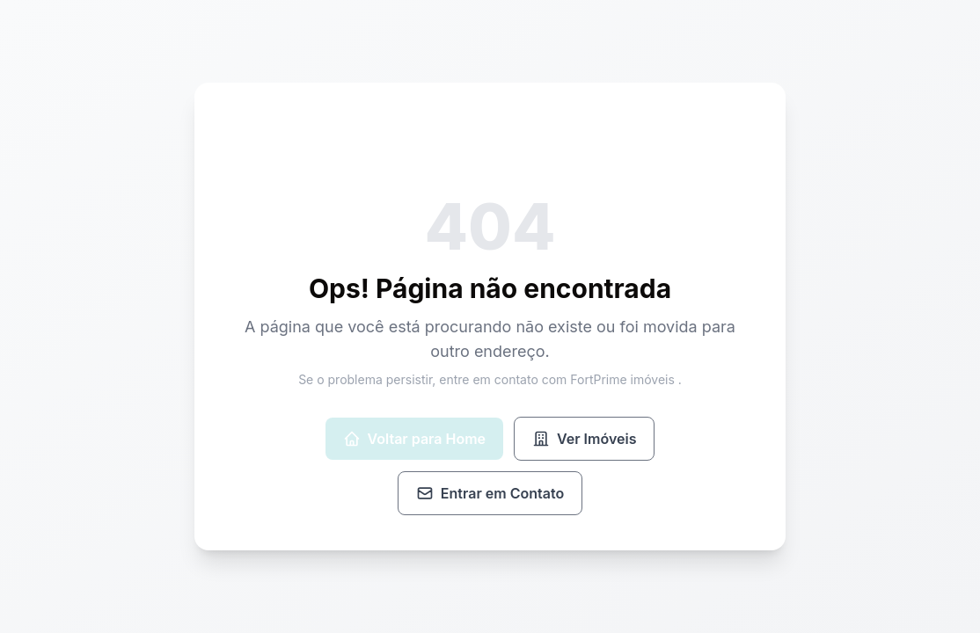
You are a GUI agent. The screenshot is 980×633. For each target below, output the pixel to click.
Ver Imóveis (584, 438)
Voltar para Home (414, 438)
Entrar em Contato (490, 493)
